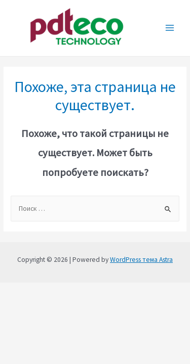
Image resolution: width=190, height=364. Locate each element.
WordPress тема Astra (141, 259)
